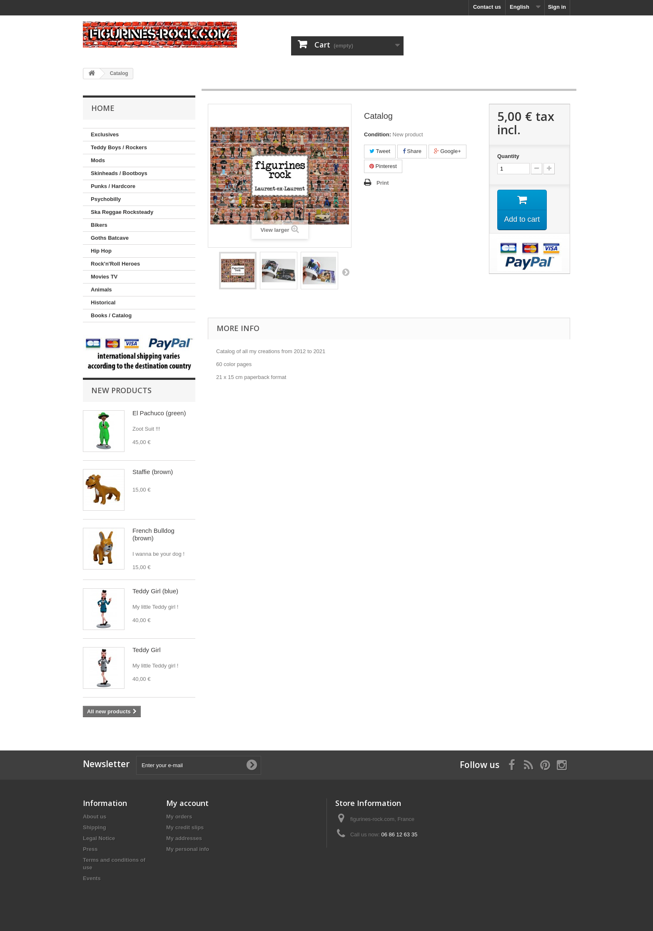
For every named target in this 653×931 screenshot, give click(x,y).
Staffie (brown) (152, 471)
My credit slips (185, 827)
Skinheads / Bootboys (119, 173)
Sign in (557, 7)
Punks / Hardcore (113, 186)
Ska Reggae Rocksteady (122, 212)
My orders (179, 816)
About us (94, 816)
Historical (103, 302)
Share (412, 151)
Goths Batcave (110, 238)
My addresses (184, 838)
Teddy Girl (146, 649)
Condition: (377, 134)
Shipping (94, 827)
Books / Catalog (111, 315)
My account (187, 803)
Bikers (99, 225)
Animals (101, 289)
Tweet (379, 151)
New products (121, 390)
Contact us (487, 7)
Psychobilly (106, 199)
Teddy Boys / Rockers (119, 147)
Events (92, 878)
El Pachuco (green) (159, 413)
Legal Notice (99, 838)
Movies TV (104, 277)
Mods (98, 160)
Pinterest (383, 166)
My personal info (187, 849)
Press (90, 849)
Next (345, 272)
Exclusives (105, 134)
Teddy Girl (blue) (155, 591)
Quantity (508, 156)
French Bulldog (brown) (153, 534)
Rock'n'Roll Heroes (115, 264)
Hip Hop (101, 251)
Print (382, 183)
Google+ (447, 151)
